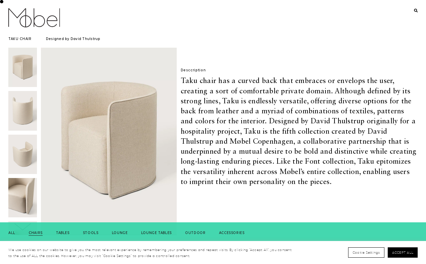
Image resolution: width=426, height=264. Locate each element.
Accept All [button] (403, 252)
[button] (23, 227)
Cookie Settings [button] (366, 252)
